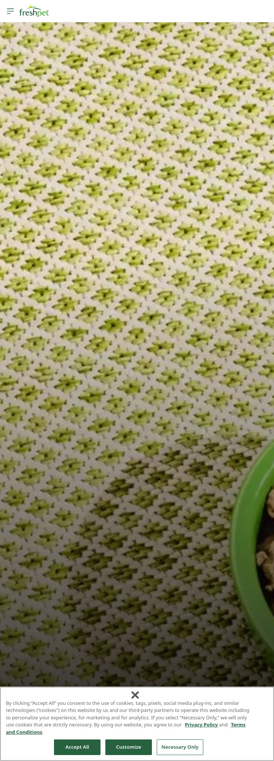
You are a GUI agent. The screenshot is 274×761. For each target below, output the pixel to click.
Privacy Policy (201, 724)
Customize (128, 747)
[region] (137, 724)
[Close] (135, 695)
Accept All (77, 747)
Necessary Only (180, 747)
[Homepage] (34, 11)
